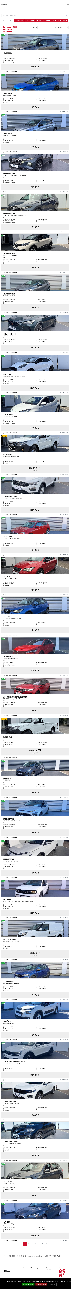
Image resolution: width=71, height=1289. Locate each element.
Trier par (34, 27)
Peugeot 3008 (19, 20)
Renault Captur (62, 20)
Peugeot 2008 (30, 20)
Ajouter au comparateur (10, 71)
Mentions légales (35, 1268)
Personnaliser (52, 1284)
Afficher (59, 27)
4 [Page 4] (35, 1244)
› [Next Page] (49, 1244)
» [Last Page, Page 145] (52, 1244)
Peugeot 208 (40, 20)
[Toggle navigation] (67, 4)
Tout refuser (41, 1284)
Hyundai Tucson (51, 20)
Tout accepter (28, 1284)
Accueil (22, 1268)
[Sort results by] (46, 27)
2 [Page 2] (28, 1244)
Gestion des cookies (49, 1269)
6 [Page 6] (42, 1244)
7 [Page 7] (46, 1244)
